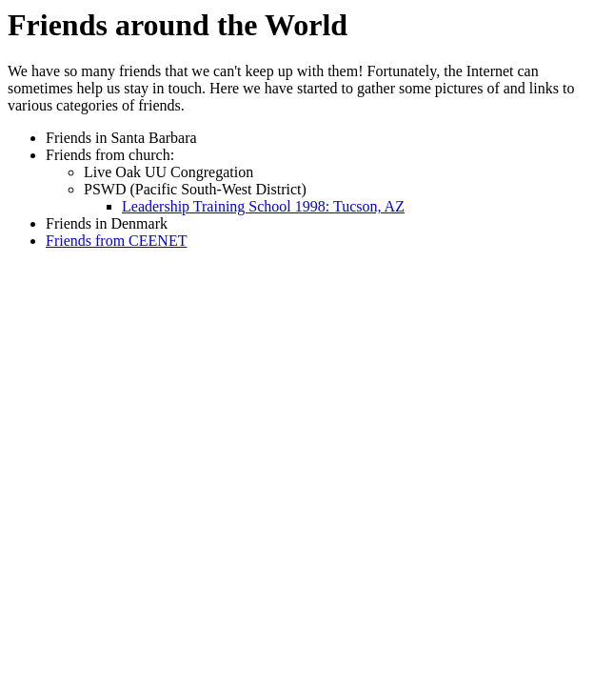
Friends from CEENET (116, 240)
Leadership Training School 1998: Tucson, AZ (263, 206)
